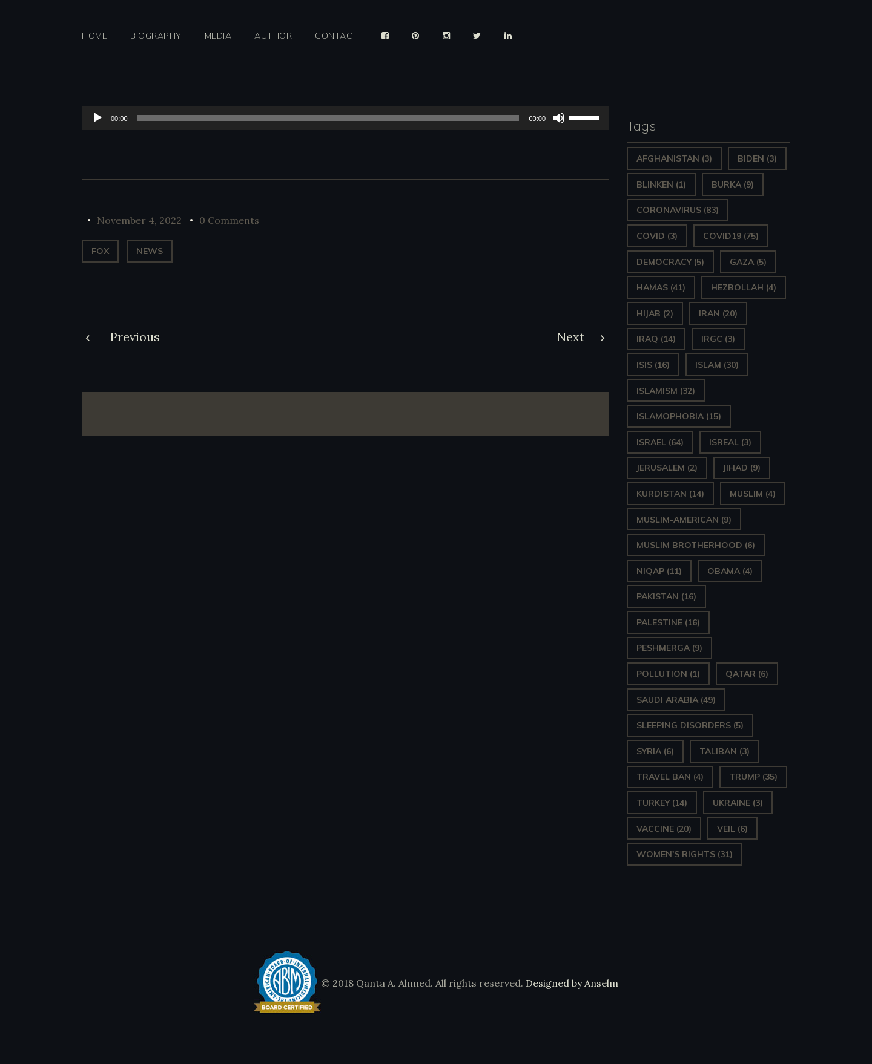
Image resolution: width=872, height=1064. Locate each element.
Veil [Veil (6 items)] (732, 828)
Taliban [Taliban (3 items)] (724, 751)
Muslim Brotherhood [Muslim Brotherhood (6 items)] (695, 545)
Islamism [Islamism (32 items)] (665, 390)
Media (218, 36)
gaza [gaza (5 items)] (748, 261)
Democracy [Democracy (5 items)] (670, 261)
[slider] (328, 118)
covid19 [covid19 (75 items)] (731, 235)
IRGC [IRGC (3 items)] (718, 338)
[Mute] (559, 118)
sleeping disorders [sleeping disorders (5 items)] (690, 725)
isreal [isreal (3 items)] (730, 442)
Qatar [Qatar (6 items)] (746, 673)
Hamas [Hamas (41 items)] (660, 287)
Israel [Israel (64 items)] (660, 442)
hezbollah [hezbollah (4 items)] (743, 287)
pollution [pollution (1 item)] (668, 673)
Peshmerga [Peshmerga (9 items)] (669, 647)
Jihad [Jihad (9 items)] (742, 467)
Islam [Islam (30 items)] (717, 364)
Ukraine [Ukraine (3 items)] (738, 802)
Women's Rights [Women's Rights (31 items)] (684, 854)
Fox (100, 251)
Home (94, 36)
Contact (336, 36)
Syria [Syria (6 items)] (655, 751)
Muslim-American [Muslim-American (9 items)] (684, 519)
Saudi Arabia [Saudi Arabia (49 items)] (676, 699)
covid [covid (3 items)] (657, 235)
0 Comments (229, 220)
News (149, 251)
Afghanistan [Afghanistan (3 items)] (674, 158)
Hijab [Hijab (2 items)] (654, 313)
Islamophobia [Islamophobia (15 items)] (678, 416)
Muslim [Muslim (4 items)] (753, 493)
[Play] (97, 118)
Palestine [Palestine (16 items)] (668, 622)
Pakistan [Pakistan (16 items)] (666, 596)
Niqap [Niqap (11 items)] (659, 571)
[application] (345, 118)
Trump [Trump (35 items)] (753, 776)
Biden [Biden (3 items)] (757, 158)
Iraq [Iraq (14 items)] (656, 338)
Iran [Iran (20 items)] (718, 313)
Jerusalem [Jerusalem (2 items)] (667, 467)
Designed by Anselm (570, 983)
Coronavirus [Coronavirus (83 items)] (677, 209)
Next (570, 336)
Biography (156, 36)
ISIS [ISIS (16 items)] (653, 364)
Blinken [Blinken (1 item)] (661, 184)
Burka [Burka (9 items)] (733, 184)
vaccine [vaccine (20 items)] (664, 828)
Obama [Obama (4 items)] (730, 571)
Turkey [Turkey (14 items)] (661, 802)
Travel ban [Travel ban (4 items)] (670, 776)
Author (273, 36)
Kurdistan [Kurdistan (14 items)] (670, 493)
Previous (135, 336)
